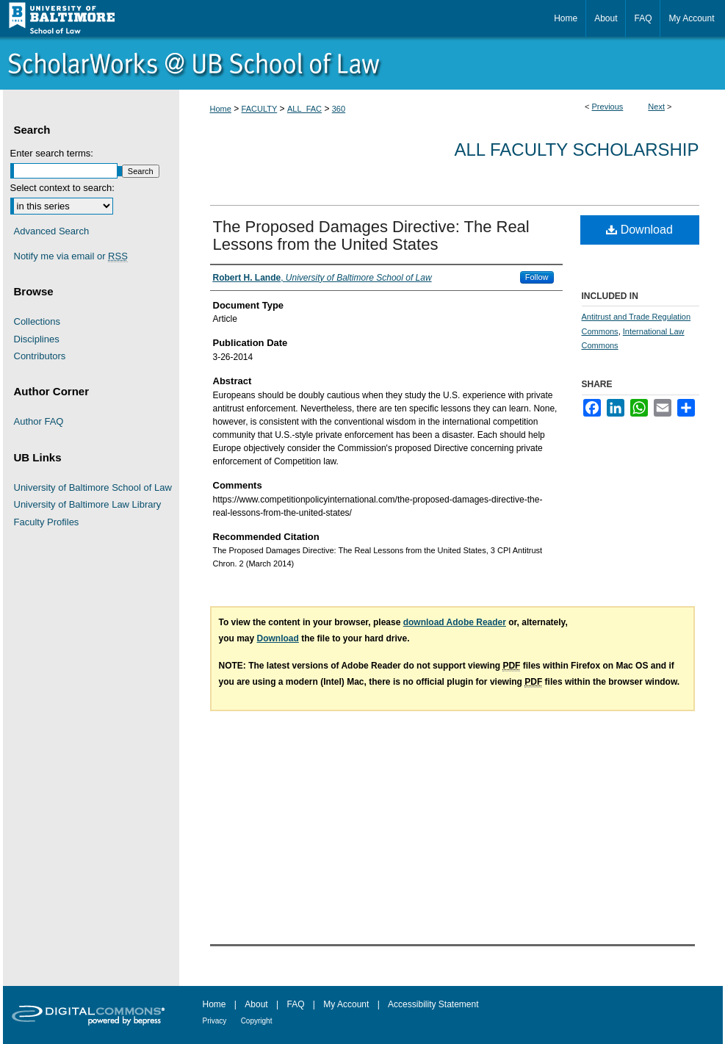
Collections (37, 321)
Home (220, 108)
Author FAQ (39, 421)
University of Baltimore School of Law (93, 487)
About (256, 1004)
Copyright (257, 1021)
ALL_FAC (304, 108)
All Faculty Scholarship (577, 149)
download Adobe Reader (454, 622)
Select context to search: (62, 187)
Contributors (40, 355)
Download (639, 229)
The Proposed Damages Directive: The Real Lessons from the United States (371, 235)
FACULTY (260, 108)
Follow (537, 277)
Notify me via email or (71, 256)
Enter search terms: (51, 153)
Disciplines (36, 339)
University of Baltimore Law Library (88, 504)
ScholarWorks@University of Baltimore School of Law (363, 63)
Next (656, 106)
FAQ (295, 1004)
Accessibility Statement (433, 1004)
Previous (608, 106)
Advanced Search (52, 231)
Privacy (215, 1021)
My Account (346, 1004)
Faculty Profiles (46, 522)
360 (338, 108)
